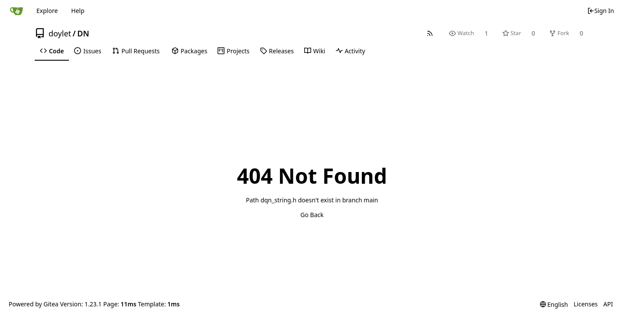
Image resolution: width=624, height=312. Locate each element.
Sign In (600, 10)
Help (77, 10)
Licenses (586, 304)
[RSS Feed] (430, 33)
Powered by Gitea (33, 304)
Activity (350, 51)
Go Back (311, 215)
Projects (233, 51)
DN (83, 33)
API (608, 304)
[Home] (16, 11)
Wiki (314, 51)
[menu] (554, 304)
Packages (189, 51)
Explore (47, 10)
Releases (277, 51)
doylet (60, 33)
